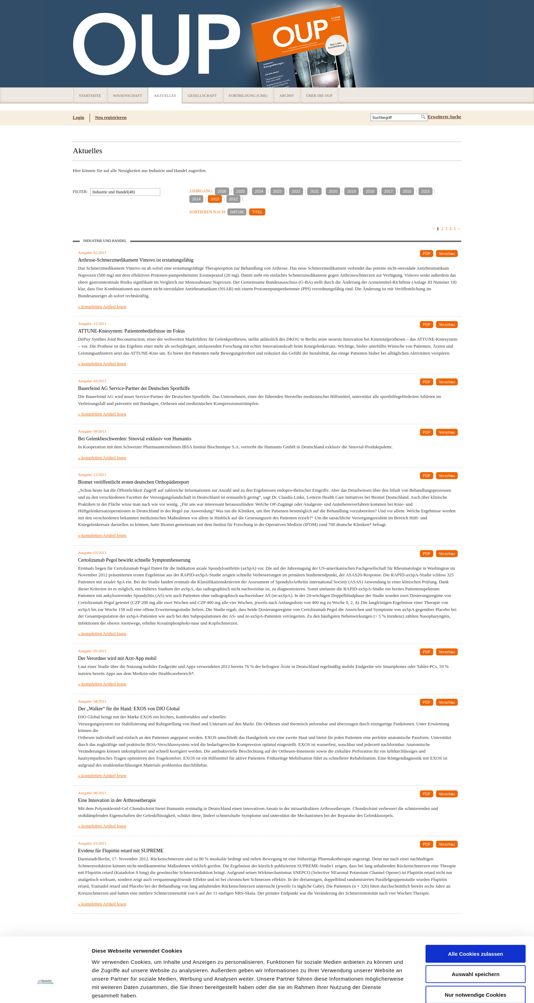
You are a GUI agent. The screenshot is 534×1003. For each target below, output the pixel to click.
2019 (351, 191)
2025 (240, 191)
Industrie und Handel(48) (113, 192)
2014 (196, 199)
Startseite (90, 95)
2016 (407, 191)
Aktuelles (165, 95)
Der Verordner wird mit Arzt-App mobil (117, 658)
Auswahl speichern (476, 929)
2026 (222, 191)
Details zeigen (372, 989)
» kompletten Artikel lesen (102, 306)
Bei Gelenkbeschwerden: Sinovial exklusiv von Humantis (134, 438)
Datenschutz (108, 966)
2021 (314, 191)
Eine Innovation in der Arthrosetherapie (117, 800)
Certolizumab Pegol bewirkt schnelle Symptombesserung (134, 560)
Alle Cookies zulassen (475, 908)
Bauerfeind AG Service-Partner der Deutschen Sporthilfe (134, 388)
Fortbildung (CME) (248, 95)
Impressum (145, 966)
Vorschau (447, 253)
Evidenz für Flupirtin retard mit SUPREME (121, 850)
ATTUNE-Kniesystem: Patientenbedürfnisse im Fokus (131, 331)
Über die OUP (319, 95)
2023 (277, 191)
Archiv (286, 95)
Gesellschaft (202, 95)
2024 (259, 191)
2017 (388, 191)
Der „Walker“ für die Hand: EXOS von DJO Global (129, 708)
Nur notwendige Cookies (475, 949)
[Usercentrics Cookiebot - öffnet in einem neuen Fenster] (45, 989)
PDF (426, 253)
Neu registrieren (111, 117)
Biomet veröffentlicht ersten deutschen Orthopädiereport (133, 482)
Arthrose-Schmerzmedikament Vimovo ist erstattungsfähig (136, 260)
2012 (233, 199)
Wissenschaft (127, 95)
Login (78, 117)
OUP (82, 43)
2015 (425, 191)
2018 (370, 191)
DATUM (237, 212)
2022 (296, 191)
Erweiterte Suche (444, 116)
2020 (333, 191)
